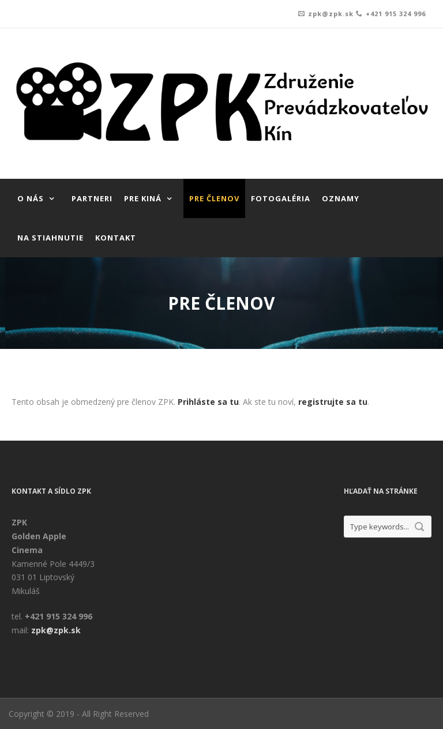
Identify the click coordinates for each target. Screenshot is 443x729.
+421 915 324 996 (396, 13)
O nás (30, 198)
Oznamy (340, 198)
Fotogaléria (280, 198)
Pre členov (214, 198)
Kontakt (115, 237)
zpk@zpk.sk (331, 13)
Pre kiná (143, 198)
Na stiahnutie (50, 237)
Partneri (92, 198)
